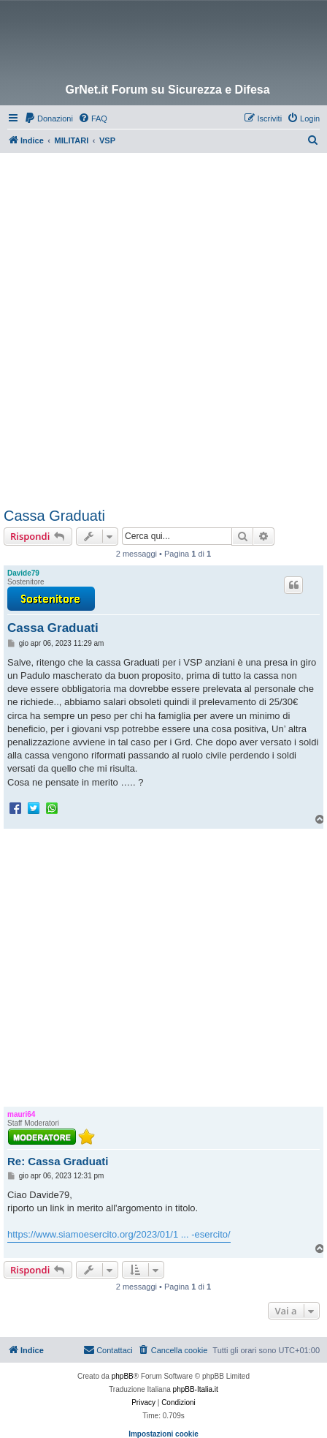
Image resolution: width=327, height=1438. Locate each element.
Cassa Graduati (54, 516)
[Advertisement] (163, 324)
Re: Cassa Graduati (57, 1161)
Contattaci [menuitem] (108, 1349)
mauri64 (21, 1114)
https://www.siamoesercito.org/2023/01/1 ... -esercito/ (119, 1234)
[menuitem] (48, 118)
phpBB (123, 1376)
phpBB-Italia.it (195, 1389)
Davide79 (23, 573)
